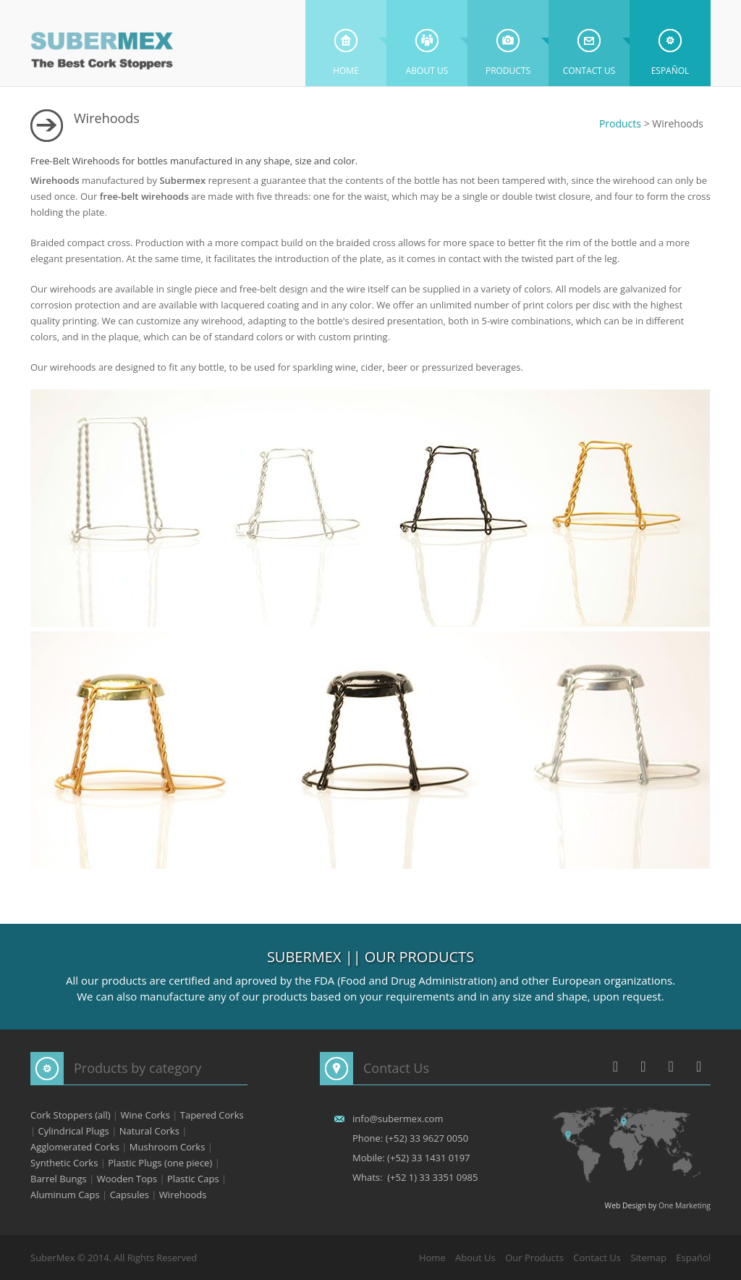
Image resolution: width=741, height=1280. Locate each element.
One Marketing (685, 1205)
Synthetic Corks (64, 1162)
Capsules (129, 1194)
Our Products (534, 1257)
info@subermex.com (397, 1118)
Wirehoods (183, 1194)
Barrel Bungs (58, 1178)
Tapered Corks (212, 1114)
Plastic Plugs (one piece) (160, 1162)
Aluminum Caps (65, 1194)
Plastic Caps (193, 1178)
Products (508, 42)
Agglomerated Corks (74, 1146)
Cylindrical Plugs (73, 1130)
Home (346, 42)
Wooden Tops (127, 1178)
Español (670, 42)
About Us (427, 42)
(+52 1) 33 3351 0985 (432, 1177)
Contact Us (589, 42)
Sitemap (648, 1257)
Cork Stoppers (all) (70, 1114)
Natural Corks (149, 1130)
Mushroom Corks (168, 1146)
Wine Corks (145, 1114)
